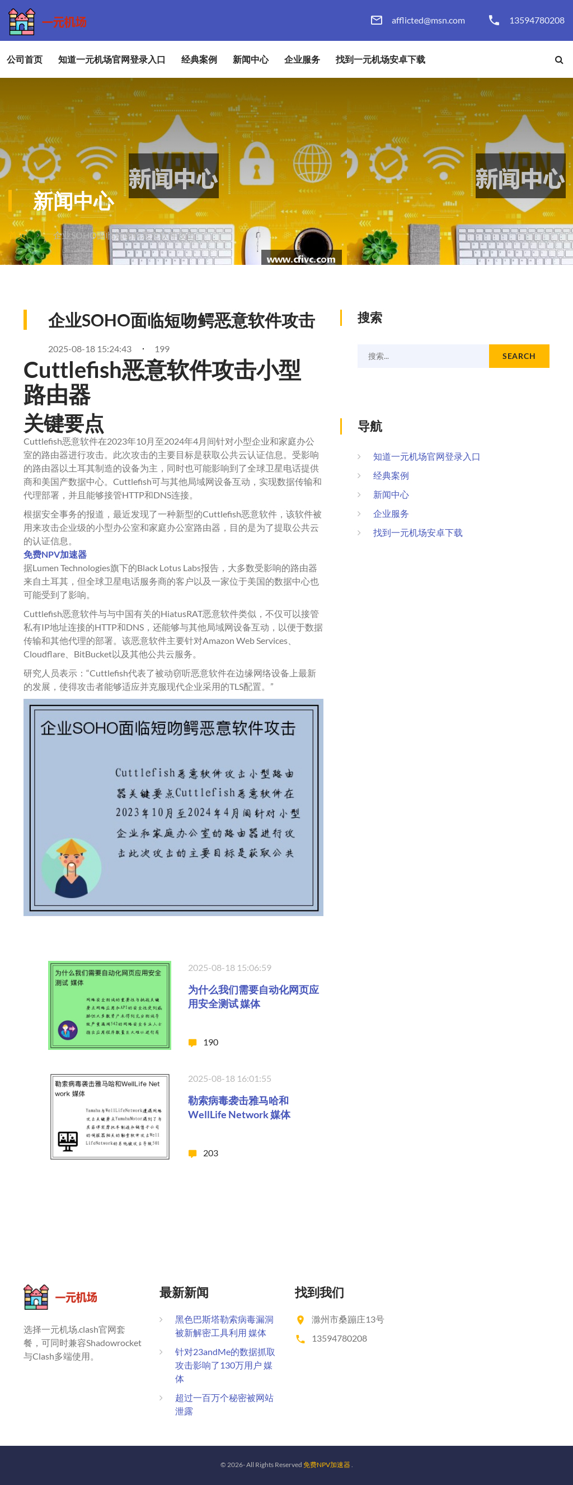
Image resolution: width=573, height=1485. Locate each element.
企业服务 (302, 59)
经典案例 (199, 59)
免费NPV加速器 (326, 1464)
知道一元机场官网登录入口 (112, 59)
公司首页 (25, 59)
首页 (17, 235)
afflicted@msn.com (428, 20)
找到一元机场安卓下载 (380, 59)
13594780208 (537, 20)
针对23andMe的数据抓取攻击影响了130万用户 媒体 (225, 1365)
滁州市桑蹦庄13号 (348, 1319)
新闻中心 (251, 59)
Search (519, 356)
